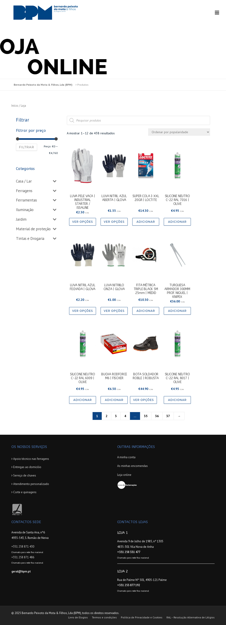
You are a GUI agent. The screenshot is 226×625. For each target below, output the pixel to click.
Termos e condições (104, 617)
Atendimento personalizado (31, 484)
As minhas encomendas (132, 466)
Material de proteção (33, 228)
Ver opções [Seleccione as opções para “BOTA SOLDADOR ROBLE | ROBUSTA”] (143, 400)
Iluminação (25, 209)
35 (146, 416)
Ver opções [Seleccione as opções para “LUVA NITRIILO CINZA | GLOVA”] (114, 310)
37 (168, 416)
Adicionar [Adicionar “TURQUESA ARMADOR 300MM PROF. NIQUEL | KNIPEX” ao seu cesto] (177, 310)
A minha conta (126, 457)
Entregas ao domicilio (27, 467)
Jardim (21, 219)
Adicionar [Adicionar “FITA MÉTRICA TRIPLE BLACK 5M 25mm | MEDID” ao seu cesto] (146, 310)
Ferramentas (26, 200)
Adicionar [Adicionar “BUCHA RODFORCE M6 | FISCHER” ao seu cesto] (114, 400)
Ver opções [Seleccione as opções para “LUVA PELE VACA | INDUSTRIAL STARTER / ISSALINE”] (82, 221)
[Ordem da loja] (179, 132)
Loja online (124, 475)
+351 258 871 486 (22, 557)
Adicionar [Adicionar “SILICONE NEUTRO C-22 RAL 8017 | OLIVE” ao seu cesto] (177, 400)
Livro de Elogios (78, 617)
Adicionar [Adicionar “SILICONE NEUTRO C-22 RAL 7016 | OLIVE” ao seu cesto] (177, 221)
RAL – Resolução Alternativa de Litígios (190, 617)
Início (14, 106)
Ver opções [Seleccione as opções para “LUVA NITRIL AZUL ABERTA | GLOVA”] (114, 221)
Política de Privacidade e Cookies (141, 617)
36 (157, 416)
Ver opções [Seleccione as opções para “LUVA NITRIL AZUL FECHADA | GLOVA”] (82, 310)
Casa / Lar (24, 181)
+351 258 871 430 (22, 546)
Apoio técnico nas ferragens (31, 459)
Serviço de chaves (24, 475)
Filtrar (26, 147)
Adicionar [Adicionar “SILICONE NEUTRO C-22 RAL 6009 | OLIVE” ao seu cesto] (82, 400)
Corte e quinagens (24, 492)
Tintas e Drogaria (30, 238)
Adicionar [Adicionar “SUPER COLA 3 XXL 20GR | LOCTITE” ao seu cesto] (146, 221)
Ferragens (24, 190)
